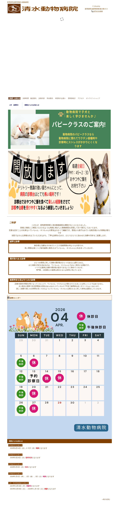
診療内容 (42, 98)
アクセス (81, 98)
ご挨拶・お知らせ (14, 98)
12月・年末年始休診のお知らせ (18, 483)
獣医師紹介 (72, 98)
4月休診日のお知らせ (15, 445)
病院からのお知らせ (32, 105)
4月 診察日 (14, 105)
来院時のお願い (60, 98)
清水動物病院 (44, 9)
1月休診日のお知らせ (15, 473)
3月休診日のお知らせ (15, 455)
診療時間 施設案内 (29, 98)
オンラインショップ (93, 98)
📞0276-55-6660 (97, 11)
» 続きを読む (106, 499)
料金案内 (50, 98)
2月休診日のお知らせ (15, 464)
